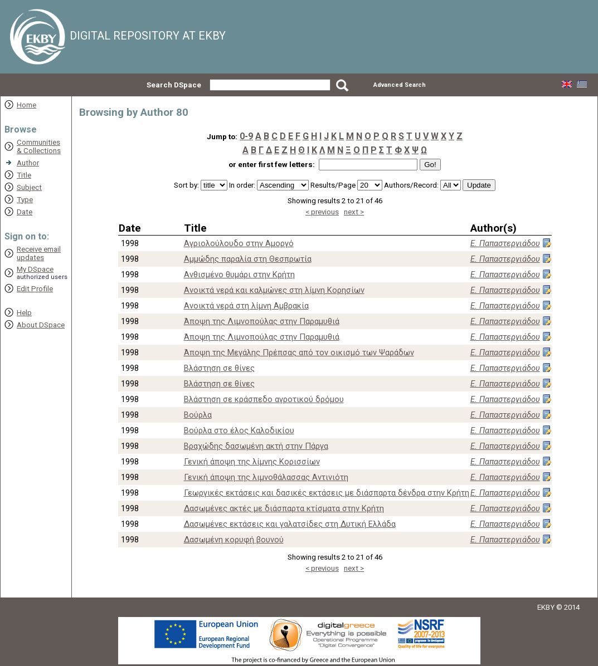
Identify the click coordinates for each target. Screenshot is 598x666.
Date (24, 212)
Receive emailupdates (39, 253)
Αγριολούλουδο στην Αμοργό (239, 243)
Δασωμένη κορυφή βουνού (234, 540)
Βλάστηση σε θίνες (219, 368)
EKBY (546, 607)
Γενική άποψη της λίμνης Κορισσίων (252, 462)
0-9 (246, 136)
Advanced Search (399, 85)
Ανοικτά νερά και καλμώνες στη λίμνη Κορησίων (274, 290)
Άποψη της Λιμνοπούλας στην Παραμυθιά (261, 321)
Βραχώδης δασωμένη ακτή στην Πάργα (256, 446)
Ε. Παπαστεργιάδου (505, 243)
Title (24, 175)
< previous (322, 212)
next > (354, 212)
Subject (29, 187)
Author (28, 163)
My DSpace (35, 269)
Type (25, 199)
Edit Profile (35, 289)
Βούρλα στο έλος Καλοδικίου (239, 430)
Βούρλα (198, 415)
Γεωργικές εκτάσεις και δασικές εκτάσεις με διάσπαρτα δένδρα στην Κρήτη (326, 493)
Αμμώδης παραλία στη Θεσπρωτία (248, 259)
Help (24, 312)
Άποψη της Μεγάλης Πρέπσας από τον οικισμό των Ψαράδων (299, 352)
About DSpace (41, 325)
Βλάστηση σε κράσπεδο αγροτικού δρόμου (264, 399)
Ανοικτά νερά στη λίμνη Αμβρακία (246, 306)
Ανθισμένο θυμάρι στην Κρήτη (239, 275)
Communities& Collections (39, 146)
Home (26, 105)
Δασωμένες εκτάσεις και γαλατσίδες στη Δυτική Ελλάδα (290, 524)
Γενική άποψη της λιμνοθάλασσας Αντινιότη (266, 477)
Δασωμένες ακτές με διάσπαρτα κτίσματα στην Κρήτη (284, 508)
